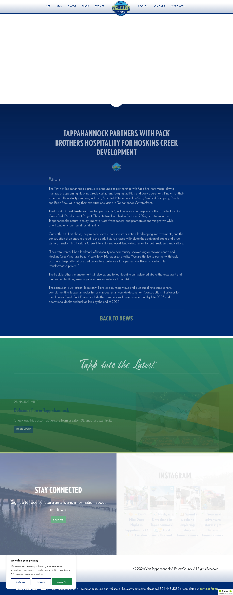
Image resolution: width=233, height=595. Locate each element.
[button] (225, 592)
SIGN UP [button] (58, 519)
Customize (20, 582)
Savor (72, 6)
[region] (41, 572)
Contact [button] (177, 6)
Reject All (41, 582)
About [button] (142, 6)
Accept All (61, 582)
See (48, 6)
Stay (59, 6)
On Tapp (159, 6)
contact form (208, 589)
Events (99, 6)
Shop (85, 6)
